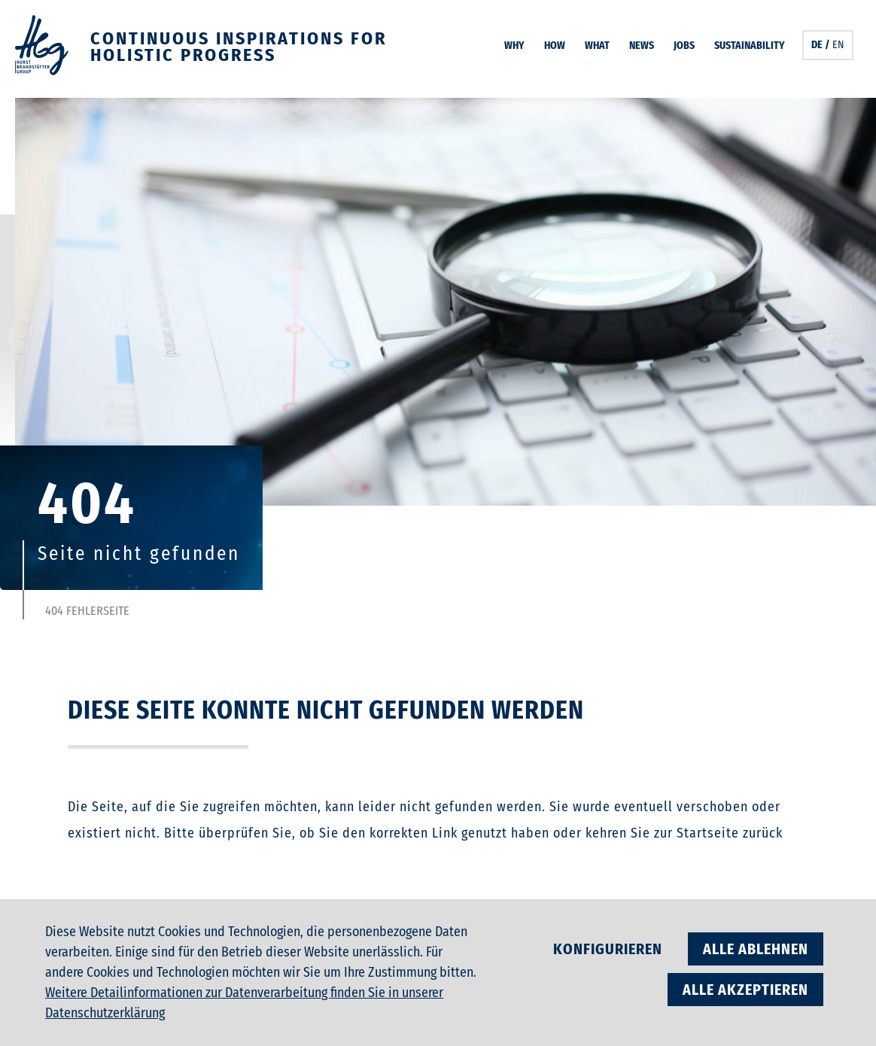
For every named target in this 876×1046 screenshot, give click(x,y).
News (641, 45)
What (597, 45)
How (554, 45)
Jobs (684, 45)
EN (838, 44)
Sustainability (749, 45)
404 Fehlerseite (87, 611)
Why (514, 45)
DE (817, 44)
